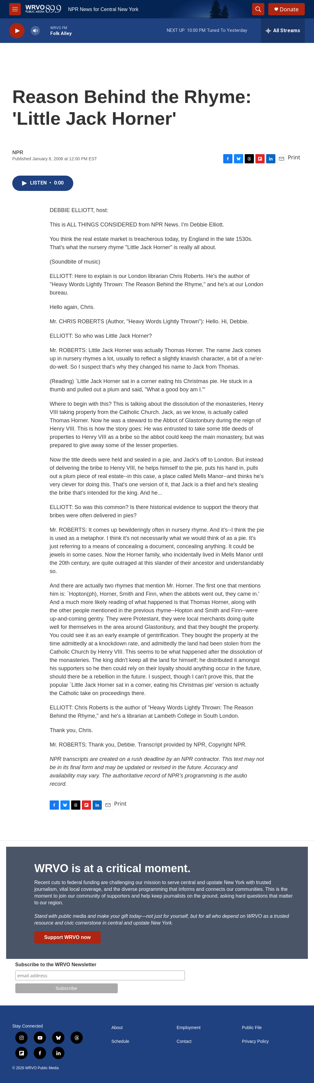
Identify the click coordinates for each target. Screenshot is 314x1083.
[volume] (35, 31)
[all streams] (283, 30)
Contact (184, 1041)
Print (294, 157)
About (117, 1027)
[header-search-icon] (258, 9)
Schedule (120, 1041)
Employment (189, 1027)
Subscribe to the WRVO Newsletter (56, 964)
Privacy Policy (255, 1041)
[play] (17, 30)
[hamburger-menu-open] (15, 9)
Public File (252, 1027)
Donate (289, 9)
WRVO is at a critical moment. (112, 868)
